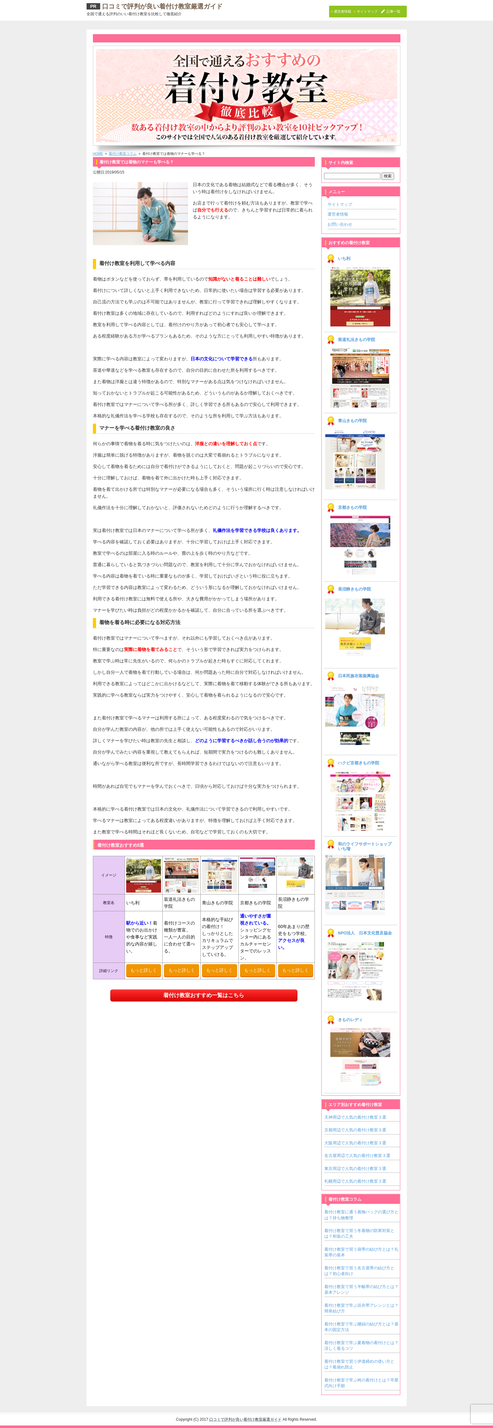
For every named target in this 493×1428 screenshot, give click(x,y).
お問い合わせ (340, 224)
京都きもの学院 (352, 507)
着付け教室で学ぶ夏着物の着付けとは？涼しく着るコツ (361, 1345)
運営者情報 (338, 214)
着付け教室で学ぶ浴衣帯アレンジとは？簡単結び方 (361, 1308)
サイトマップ (340, 204)
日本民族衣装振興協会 (358, 676)
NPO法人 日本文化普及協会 (365, 933)
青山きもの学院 (352, 421)
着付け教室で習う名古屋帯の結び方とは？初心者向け (359, 1271)
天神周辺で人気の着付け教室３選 (355, 1117)
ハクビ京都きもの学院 (358, 763)
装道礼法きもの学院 (356, 340)
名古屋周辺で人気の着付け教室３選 (357, 1155)
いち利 (344, 258)
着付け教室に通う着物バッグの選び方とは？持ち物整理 (361, 1215)
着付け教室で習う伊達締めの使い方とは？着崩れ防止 (359, 1364)
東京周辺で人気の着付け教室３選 (355, 1168)
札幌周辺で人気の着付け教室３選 (355, 1181)
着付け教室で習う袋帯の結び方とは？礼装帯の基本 (361, 1252)
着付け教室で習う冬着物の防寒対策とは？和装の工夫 (359, 1233)
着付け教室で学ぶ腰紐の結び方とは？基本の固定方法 (361, 1327)
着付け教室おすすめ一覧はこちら (203, 995)
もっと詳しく (143, 970)
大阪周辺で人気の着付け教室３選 (355, 1143)
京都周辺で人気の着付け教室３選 (355, 1130)
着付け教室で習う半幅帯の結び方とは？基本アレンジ (361, 1289)
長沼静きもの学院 (354, 589)
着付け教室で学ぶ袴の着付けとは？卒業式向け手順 (361, 1383)
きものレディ (350, 1020)
